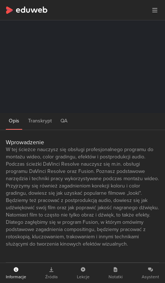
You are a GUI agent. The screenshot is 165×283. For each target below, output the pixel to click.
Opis (14, 121)
